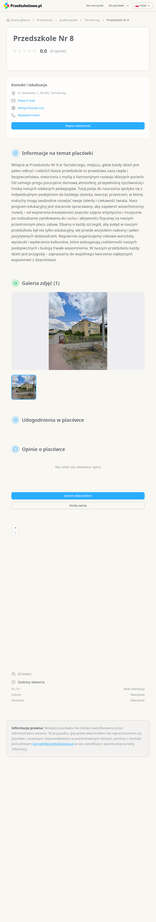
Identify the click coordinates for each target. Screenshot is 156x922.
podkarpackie (69, 20)
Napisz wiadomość (78, 126)
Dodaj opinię (78, 505)
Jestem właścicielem (78, 496)
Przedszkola (45, 20)
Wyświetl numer (29, 115)
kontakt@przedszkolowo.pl (53, 744)
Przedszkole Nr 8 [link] (118, 20)
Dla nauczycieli (94, 5)
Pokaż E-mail (26, 100)
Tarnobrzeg (92, 20)
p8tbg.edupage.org (31, 108)
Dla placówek (119, 5)
